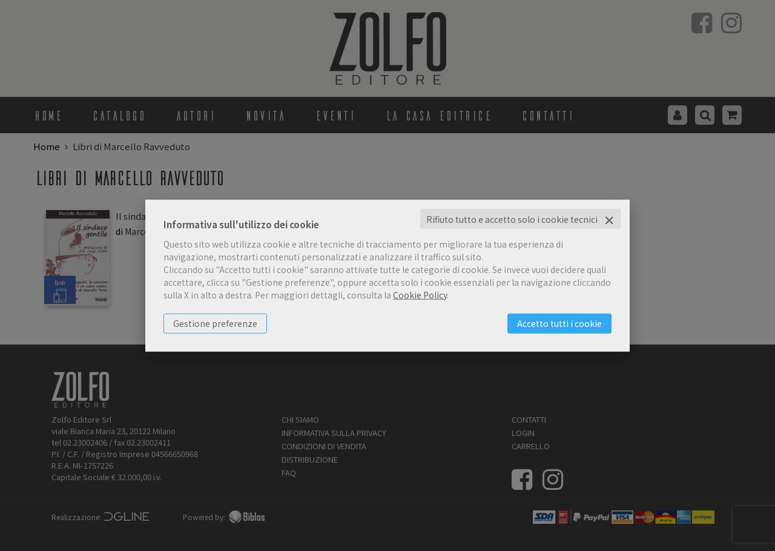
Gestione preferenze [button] (215, 323)
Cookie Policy (420, 294)
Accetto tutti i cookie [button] (559, 323)
